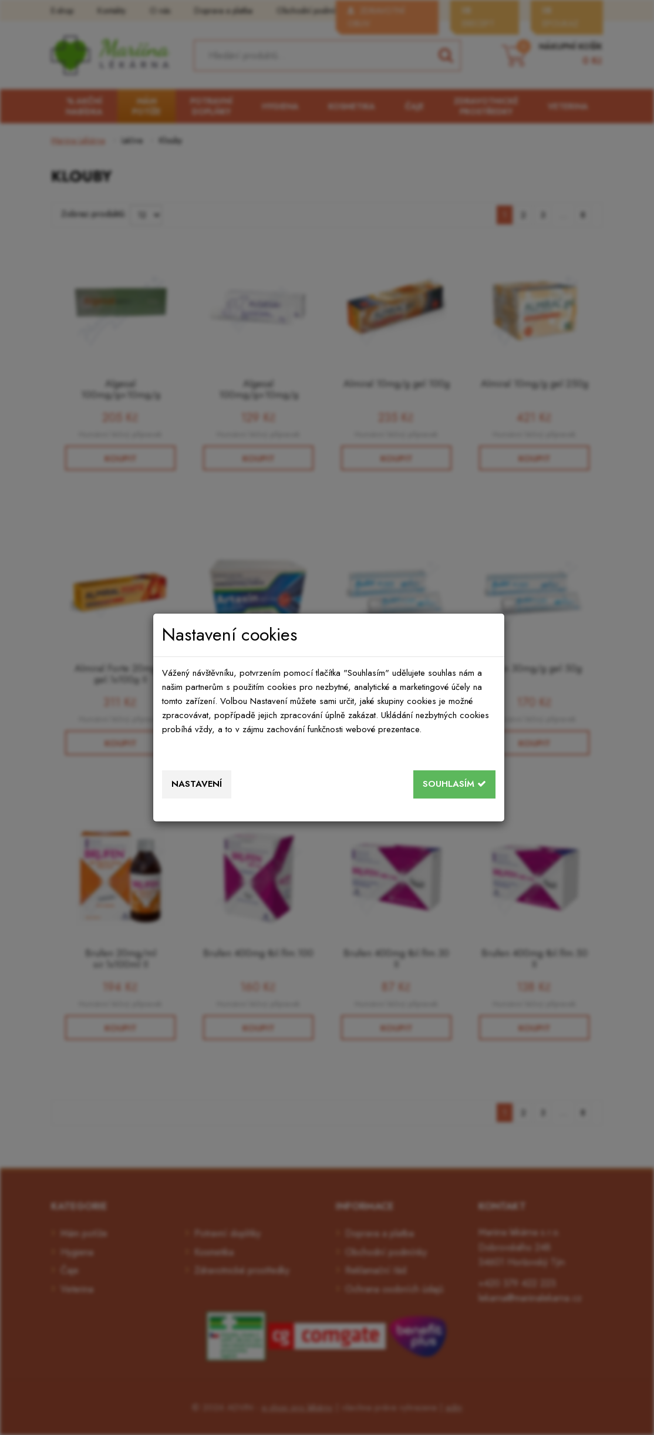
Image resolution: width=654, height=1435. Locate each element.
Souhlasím (454, 783)
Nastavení (196, 783)
